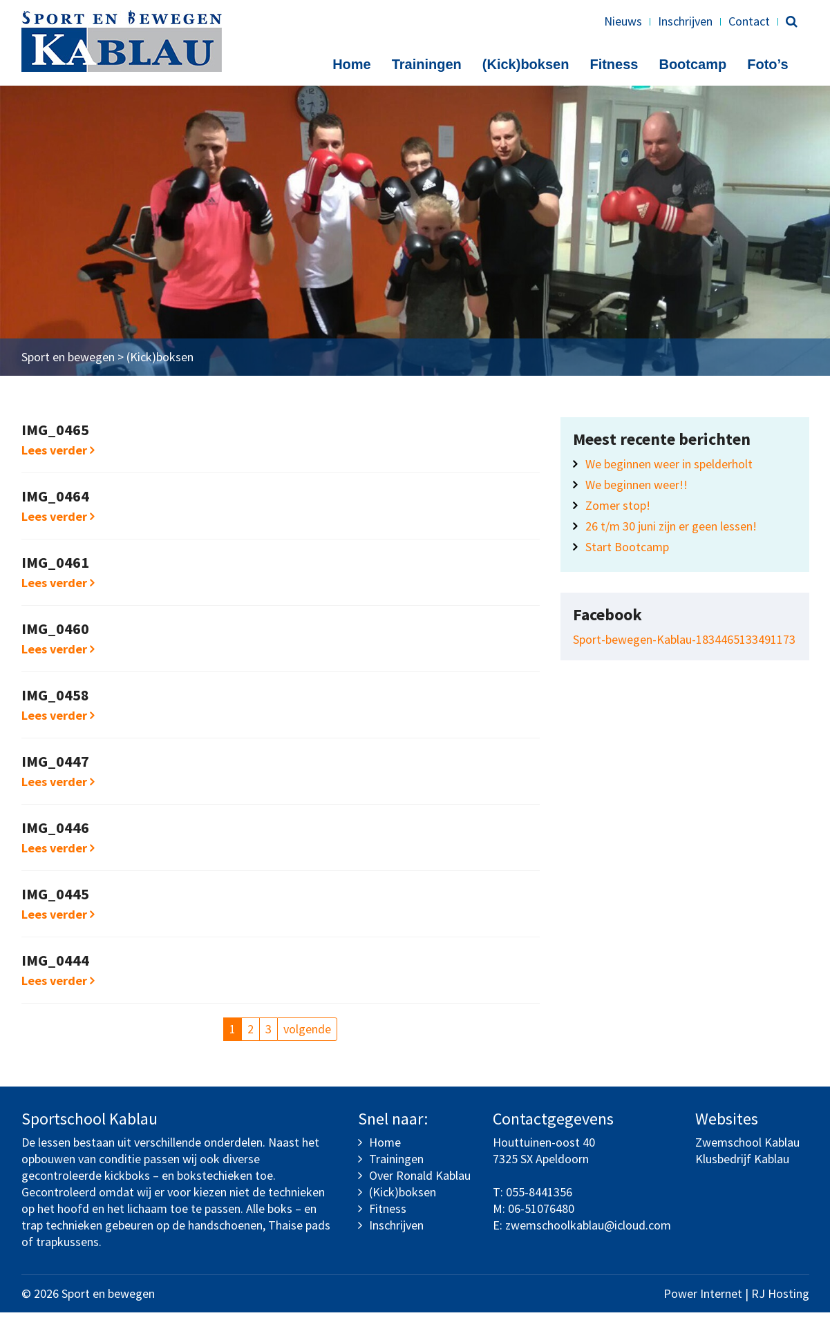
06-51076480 (541, 1216)
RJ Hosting (780, 1301)
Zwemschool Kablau (747, 1150)
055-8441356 (539, 1199)
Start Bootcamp (627, 554)
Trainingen (427, 64)
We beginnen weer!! (636, 492)
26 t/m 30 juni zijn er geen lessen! (671, 534)
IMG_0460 (55, 636)
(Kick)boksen (525, 64)
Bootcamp (692, 64)
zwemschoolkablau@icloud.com (588, 1233)
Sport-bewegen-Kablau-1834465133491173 (684, 647)
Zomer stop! (617, 513)
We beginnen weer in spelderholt (669, 471)
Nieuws (623, 21)
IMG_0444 (55, 967)
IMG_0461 (55, 570)
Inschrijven (685, 21)
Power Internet (702, 1301)
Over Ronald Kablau (420, 1183)
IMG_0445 (55, 901)
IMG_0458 (55, 702)
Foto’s (767, 64)
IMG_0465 (55, 437)
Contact (749, 21)
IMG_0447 (55, 768)
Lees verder (57, 458)
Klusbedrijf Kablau (742, 1166)
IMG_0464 (55, 503)
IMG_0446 (55, 835)
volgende (307, 1036)
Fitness (614, 64)
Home (351, 64)
